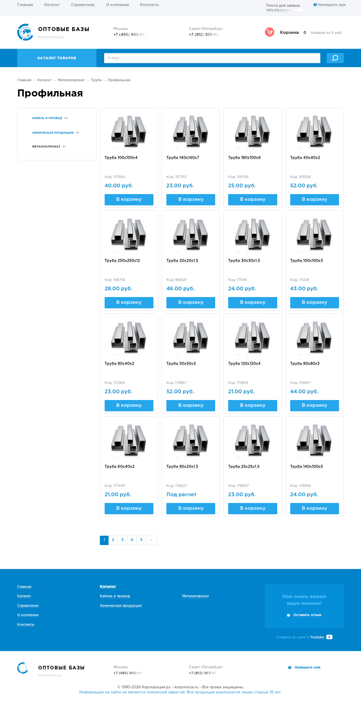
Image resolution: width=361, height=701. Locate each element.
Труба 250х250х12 (122, 260)
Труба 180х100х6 (244, 157)
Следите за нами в (304, 637)
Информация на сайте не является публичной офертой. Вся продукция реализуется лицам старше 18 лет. (180, 692)
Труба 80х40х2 (119, 363)
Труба (96, 80)
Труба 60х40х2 (120, 466)
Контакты (149, 4)
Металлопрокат (71, 80)
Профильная (119, 80)
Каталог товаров (57, 58)
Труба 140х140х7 (182, 157)
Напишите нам (329, 4)
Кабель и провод (115, 596)
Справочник (83, 4)
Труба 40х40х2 (305, 157)
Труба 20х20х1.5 (182, 260)
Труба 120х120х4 (244, 363)
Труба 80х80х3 (305, 363)
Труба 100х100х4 (121, 157)
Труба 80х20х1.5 (182, 466)
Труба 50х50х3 (181, 363)
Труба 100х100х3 (306, 260)
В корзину (129, 199)
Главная (25, 4)
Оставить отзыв (307, 615)
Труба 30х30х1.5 (244, 260)
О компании (117, 4)
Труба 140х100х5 (306, 466)
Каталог (52, 4)
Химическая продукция (121, 605)
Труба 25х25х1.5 (243, 466)
